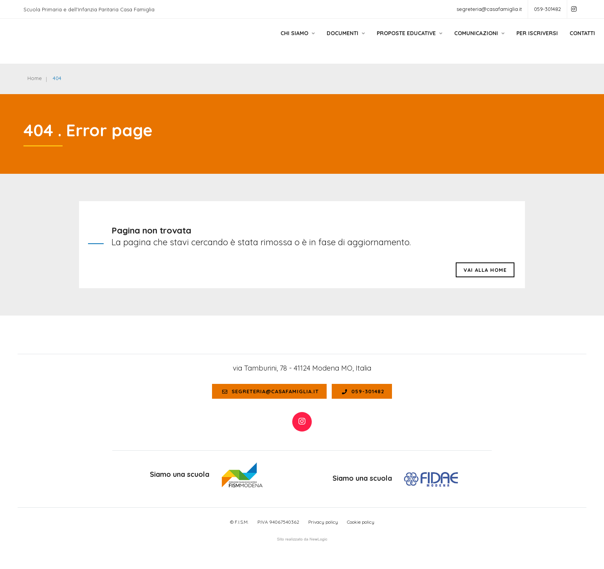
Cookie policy (360, 522)
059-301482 (547, 9)
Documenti (325, 40)
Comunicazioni (459, 40)
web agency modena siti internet (302, 539)
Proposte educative (389, 40)
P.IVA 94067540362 (278, 522)
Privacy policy (323, 522)
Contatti (562, 40)
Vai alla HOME (485, 270)
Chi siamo (277, 40)
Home (34, 78)
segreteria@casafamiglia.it (489, 9)
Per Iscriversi (516, 40)
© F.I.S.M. (239, 522)
